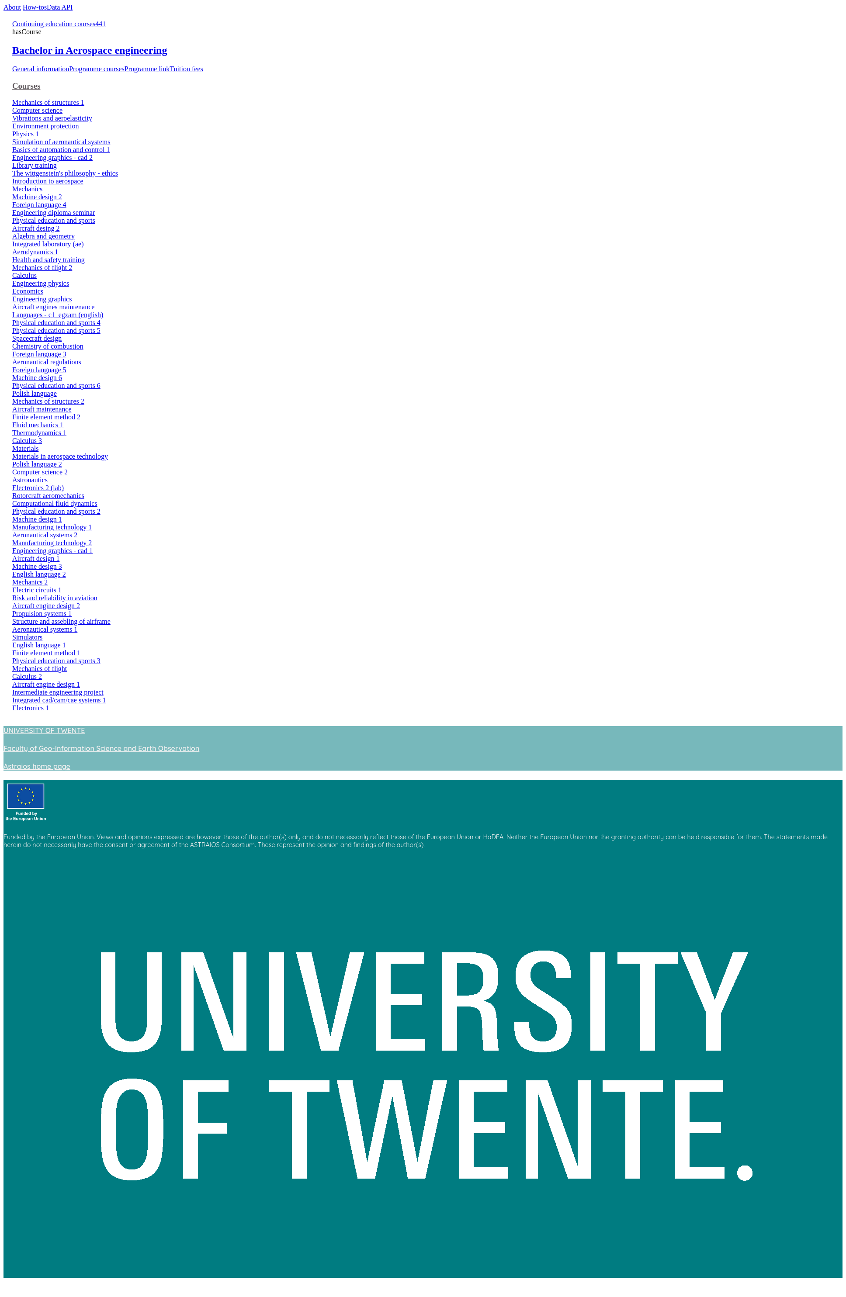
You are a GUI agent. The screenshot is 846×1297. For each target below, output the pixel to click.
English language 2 (39, 574)
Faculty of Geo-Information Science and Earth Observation (101, 748)
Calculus (24, 275)
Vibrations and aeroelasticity (52, 118)
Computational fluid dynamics (54, 503)
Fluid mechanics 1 (37, 425)
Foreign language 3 (39, 354)
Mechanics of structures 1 (48, 102)
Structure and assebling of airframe (61, 621)
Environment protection (45, 126)
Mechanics (27, 189)
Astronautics (30, 480)
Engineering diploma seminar (53, 212)
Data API (60, 7)
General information (40, 69)
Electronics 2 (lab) (38, 487)
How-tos (35, 7)
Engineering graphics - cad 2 (52, 157)
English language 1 (39, 645)
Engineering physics (40, 283)
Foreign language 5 (39, 370)
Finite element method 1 (46, 653)
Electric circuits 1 (37, 590)
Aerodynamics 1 (35, 252)
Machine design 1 (37, 519)
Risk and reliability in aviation (54, 598)
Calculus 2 (27, 676)
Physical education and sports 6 (56, 385)
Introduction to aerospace (47, 181)
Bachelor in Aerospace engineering (89, 50)
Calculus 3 (27, 440)
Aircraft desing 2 (35, 228)
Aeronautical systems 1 (44, 629)
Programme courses (97, 69)
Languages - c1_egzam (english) (57, 314)
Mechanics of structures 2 (48, 401)
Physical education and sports (53, 220)
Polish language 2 (37, 464)
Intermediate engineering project (58, 692)
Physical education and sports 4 (56, 322)
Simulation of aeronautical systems (61, 141)
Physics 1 (25, 134)
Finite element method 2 (46, 417)
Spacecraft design (37, 338)
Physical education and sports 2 (56, 511)
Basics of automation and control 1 (61, 149)
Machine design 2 (37, 197)
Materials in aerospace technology (60, 456)
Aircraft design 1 (35, 558)
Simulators (27, 637)
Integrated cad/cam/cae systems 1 (59, 700)
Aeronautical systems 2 (44, 535)
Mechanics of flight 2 (42, 267)
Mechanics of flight (39, 668)
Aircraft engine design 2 (46, 605)
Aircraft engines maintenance (53, 307)
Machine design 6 (37, 377)
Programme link (147, 69)
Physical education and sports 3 (56, 660)
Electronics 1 (30, 708)
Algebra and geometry (43, 236)
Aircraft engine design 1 (46, 684)
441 (100, 24)
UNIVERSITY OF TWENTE (44, 730)
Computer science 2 (40, 472)
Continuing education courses (53, 24)
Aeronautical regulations (46, 362)
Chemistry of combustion (47, 346)
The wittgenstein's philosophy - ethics (65, 173)
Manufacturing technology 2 (52, 542)
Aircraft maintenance (41, 409)
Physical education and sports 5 (56, 330)
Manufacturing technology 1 (52, 527)
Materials (25, 448)
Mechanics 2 (30, 582)
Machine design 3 (37, 566)
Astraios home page (36, 766)
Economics (27, 291)
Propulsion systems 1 (42, 613)
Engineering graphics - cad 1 (52, 550)
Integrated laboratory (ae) (47, 244)
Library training (34, 165)
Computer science (37, 110)
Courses (26, 85)
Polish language (34, 393)
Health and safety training (48, 259)
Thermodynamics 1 (39, 432)
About (12, 7)
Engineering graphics (42, 299)
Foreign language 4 (39, 204)
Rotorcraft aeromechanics (48, 495)
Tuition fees (186, 69)
